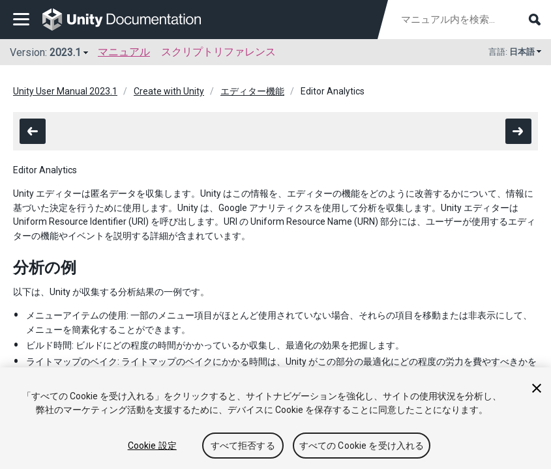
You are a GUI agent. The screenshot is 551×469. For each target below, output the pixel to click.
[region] (275, 418)
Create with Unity (169, 91)
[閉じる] (536, 388)
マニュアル (124, 51)
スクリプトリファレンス (218, 51)
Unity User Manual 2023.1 (65, 91)
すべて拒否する (243, 445)
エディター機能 (252, 91)
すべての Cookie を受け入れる (361, 445)
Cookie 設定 (152, 445)
